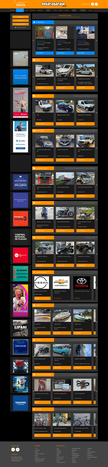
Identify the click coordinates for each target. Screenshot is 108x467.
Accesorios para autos (61, 462)
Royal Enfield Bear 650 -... (84, 221)
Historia (36, 457)
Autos (58, 448)
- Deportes (89, 453)
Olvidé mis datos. (20, 27)
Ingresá (20, 16)
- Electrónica (74, 462)
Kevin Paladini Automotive (85, 363)
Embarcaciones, (72, 305)
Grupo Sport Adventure (43, 261)
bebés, (77, 409)
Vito (58, 115)
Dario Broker (82, 329)
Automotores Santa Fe (84, 83)
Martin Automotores (43, 83)
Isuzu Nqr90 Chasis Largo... (44, 187)
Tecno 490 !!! (40, 324)
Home (36, 448)
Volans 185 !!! (60, 324)
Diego (80, 119)
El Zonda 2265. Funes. (44, 42)
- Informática (89, 448)
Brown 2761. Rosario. (84, 42)
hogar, (74, 409)
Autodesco (60, 363)
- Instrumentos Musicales (92, 457)
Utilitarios (58, 450)
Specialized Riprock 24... (63, 428)
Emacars (81, 192)
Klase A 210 (81, 324)
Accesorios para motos (89, 374)
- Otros (88, 458)
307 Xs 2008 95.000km (43, 79)
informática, (69, 409)
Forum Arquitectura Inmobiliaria (63, 48)
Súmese (36, 452)
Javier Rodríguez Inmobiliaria (42, 48)
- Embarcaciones (75, 453)
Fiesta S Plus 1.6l (61, 79)
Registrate (20, 20)
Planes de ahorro (60, 458)
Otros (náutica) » (91, 305)
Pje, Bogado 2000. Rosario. (64, 42)
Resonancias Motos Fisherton (63, 226)
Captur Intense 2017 (83, 149)
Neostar (39, 156)
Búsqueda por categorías (40, 458)
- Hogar (88, 450)
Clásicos (58, 460)
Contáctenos (37, 462)
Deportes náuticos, (82, 305)
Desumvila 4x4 (61, 261)
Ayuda (36, 455)
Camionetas (59, 452)
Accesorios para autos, (77, 374)
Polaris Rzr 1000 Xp (62, 256)
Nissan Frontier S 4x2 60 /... (44, 291)
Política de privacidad (39, 460)
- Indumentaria (90, 455)
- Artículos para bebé (91, 452)
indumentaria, (88, 409)
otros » (94, 409)
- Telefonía (74, 460)
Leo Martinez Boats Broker (43, 328)
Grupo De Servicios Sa (84, 226)
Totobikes (81, 431)
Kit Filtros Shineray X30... (63, 393)
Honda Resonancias (43, 226)
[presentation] (33, 40)
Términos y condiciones (39, 453)
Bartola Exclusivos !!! (63, 83)
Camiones (58, 453)
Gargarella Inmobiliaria (84, 49)
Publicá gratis (20, 24)
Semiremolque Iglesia (83, 187)
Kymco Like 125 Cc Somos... (64, 221)
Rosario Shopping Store (44, 431)
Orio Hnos (40, 119)
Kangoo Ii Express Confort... (44, 115)
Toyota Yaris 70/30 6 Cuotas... (85, 291)
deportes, (82, 409)
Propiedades (74, 450)
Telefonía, (56, 409)
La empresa (37, 450)
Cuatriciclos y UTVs (60, 457)
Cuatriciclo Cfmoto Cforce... (85, 256)
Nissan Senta (41, 294)
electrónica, (62, 409)
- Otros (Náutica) (75, 457)
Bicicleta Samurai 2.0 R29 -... (85, 428)
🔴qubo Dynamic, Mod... (84, 115)
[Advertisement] (20, 39)
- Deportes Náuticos (75, 455)
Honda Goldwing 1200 (43, 359)
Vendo (59, 119)
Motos (58, 455)
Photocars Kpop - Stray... (43, 428)
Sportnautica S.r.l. (62, 192)
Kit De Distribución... (83, 393)
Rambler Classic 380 (83, 359)
